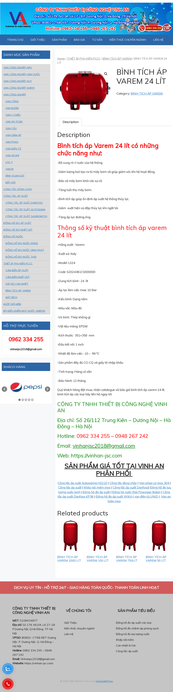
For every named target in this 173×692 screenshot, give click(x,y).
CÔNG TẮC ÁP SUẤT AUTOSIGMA (25, 209)
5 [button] (32, 400)
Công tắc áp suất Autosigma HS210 (82, 483)
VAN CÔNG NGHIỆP (14, 94)
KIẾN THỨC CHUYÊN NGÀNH (127, 39)
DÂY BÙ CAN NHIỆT (16, 283)
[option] (26, 387)
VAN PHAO (11, 142)
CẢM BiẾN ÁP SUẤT (17, 270)
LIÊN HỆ (158, 39)
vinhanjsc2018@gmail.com (104, 445)
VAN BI (9, 169)
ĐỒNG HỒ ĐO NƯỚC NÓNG (21, 243)
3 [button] (26, 400)
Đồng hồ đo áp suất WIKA (114, 496)
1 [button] (19, 400)
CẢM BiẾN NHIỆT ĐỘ (17, 277)
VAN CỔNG (12, 101)
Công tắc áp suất (70, 487)
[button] (4, 389)
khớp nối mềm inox (97, 487)
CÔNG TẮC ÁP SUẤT (15, 196)
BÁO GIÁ (79, 39)
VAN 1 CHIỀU (13, 114)
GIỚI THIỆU (37, 39)
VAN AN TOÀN (14, 121)
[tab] (70, 122)
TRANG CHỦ (15, 39)
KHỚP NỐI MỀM (12, 304)
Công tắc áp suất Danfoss (130, 487)
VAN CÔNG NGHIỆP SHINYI (19, 87)
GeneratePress (104, 681)
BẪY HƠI (10, 182)
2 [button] (23, 400)
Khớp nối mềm (125, 639)
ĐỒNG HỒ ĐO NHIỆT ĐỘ (17, 229)
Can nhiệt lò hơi (125, 645)
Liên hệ (68, 634)
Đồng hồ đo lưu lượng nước (133, 634)
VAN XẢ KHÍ (12, 155)
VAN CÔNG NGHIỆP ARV (17, 67)
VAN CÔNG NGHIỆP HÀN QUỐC (21, 74)
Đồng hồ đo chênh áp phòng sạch (137, 628)
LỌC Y (9, 162)
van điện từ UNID (146, 496)
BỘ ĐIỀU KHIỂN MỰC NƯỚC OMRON (24, 310)
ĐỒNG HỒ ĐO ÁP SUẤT (17, 223)
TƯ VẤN (97, 39)
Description (71, 122)
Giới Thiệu (70, 622)
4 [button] (29, 400)
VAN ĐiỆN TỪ (13, 148)
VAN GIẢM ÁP (13, 135)
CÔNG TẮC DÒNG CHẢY (17, 189)
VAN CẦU (11, 128)
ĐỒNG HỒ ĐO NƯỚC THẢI (20, 256)
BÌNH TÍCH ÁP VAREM (117, 58)
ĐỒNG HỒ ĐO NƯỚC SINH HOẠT (24, 250)
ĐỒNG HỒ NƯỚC (13, 236)
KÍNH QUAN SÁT (14, 175)
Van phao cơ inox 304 (154, 483)
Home (61, 58)
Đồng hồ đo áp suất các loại (133, 622)
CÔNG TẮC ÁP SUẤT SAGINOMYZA (26, 216)
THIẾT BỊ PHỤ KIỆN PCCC (83, 58)
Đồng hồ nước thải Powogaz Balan (136, 492)
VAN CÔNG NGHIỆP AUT (17, 81)
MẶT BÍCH (11, 297)
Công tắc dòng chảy (123, 483)
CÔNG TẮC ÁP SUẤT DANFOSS (24, 202)
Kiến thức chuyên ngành (79, 628)
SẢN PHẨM (59, 39)
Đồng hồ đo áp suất (96, 492)
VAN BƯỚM (12, 108)
